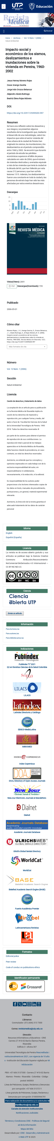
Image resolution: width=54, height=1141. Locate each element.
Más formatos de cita (17, 347)
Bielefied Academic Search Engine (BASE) (27, 889)
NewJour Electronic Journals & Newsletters (27, 798)
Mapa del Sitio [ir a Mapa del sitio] (27, 1129)
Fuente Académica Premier (27, 909)
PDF (13, 286)
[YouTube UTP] (24, 1004)
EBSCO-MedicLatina (27, 729)
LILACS (27, 695)
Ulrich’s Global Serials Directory (27, 851)
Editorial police (12, 956)
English (9, 533)
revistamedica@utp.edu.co (30, 1029)
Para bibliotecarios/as (15, 638)
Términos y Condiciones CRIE (18, 1121)
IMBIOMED (27, 747)
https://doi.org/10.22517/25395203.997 (25, 113)
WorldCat (27, 870)
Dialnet (27, 815)
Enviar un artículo (15, 613)
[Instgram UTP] (29, 1004)
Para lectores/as (12, 629)
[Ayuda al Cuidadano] (39, 1004)
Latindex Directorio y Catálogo (27, 712)
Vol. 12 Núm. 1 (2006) (32, 38)
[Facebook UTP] (15, 1004)
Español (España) (14, 537)
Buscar (48, 31)
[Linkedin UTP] (34, 1004)
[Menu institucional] (4, 6)
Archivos (16, 38)
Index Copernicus (27, 764)
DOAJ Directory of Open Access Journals (27, 781)
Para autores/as (12, 633)
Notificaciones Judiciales (27, 1113)
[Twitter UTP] (20, 1004)
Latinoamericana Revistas (27, 928)
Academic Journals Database (27, 832)
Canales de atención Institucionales (27, 1109)
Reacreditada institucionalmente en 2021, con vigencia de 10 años (27, 1056)
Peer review (11, 962)
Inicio (7, 38)
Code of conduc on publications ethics (23, 967)
